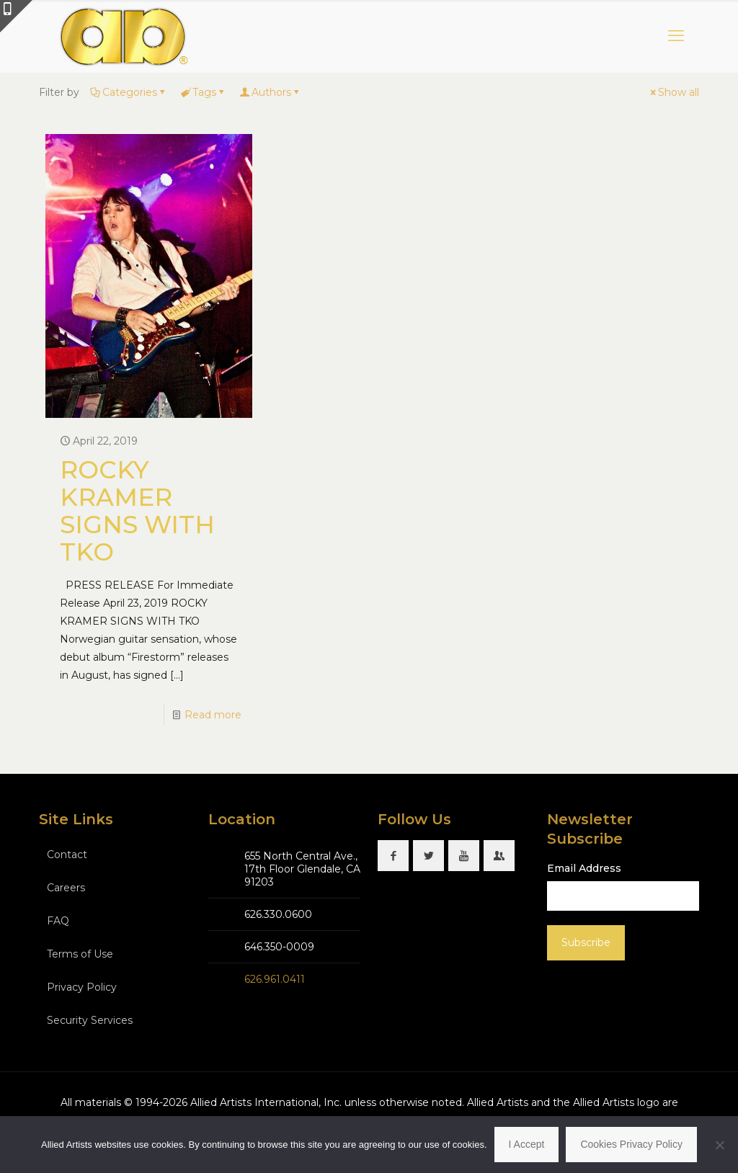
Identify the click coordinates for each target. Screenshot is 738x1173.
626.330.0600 (278, 914)
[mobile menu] (676, 36)
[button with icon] (393, 855)
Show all (673, 92)
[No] (720, 1145)
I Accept (527, 1144)
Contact (67, 854)
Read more (212, 714)
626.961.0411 (274, 979)
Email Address (584, 868)
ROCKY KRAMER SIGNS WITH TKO (137, 511)
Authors (270, 92)
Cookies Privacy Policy (631, 1144)
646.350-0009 (279, 946)
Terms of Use (80, 953)
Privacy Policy (82, 987)
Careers (66, 887)
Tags (203, 92)
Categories (128, 92)
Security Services (90, 1020)
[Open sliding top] (16, 16)
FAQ (58, 920)
